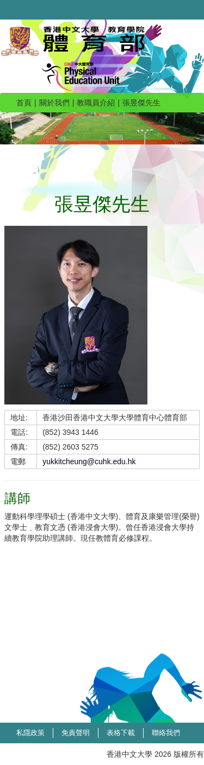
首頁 (24, 102)
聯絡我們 (166, 733)
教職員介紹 (96, 102)
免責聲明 (75, 733)
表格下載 (121, 733)
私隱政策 (30, 733)
